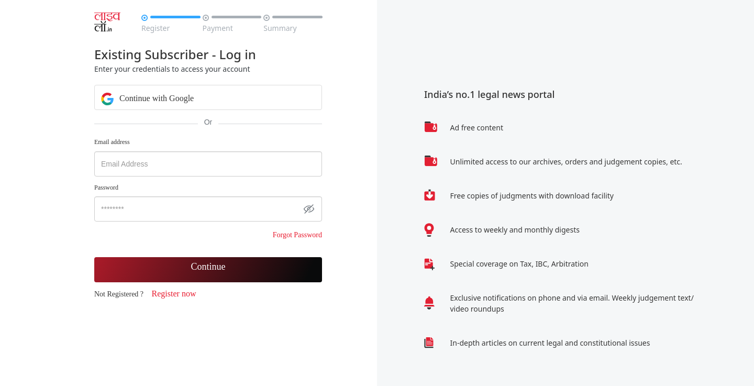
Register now (174, 293)
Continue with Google (147, 98)
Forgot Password (297, 235)
